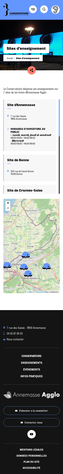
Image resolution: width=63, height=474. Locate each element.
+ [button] (8, 203)
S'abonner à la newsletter (31, 410)
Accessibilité (31, 468)
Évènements (31, 369)
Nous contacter (13, 339)
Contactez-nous (32, 422)
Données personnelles (31, 455)
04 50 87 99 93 (13, 333)
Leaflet (29, 292)
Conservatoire (31, 356)
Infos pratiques (31, 376)
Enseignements (31, 362)
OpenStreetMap (42, 292)
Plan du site (31, 462)
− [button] (8, 208)
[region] (31, 146)
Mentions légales (31, 449)
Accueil (10, 58)
